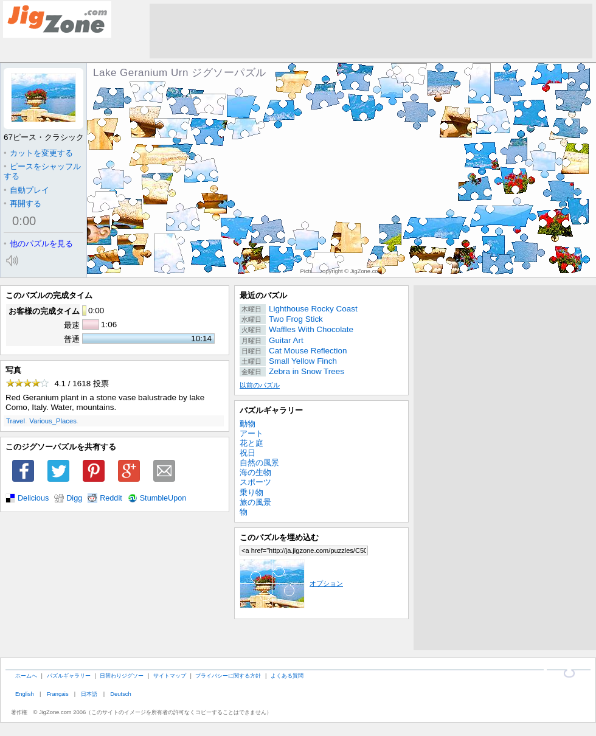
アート (251, 433)
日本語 (89, 693)
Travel (15, 421)
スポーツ (255, 482)
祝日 (247, 452)
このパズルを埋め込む (279, 537)
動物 (247, 423)
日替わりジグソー (122, 675)
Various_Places (52, 421)
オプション (291, 583)
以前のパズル (260, 385)
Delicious (33, 498)
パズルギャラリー (271, 410)
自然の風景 (259, 462)
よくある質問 (287, 675)
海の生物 (255, 472)
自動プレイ (26, 190)
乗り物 (251, 492)
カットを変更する (38, 153)
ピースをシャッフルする (42, 171)
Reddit (111, 498)
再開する (22, 203)
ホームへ (26, 675)
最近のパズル (263, 295)
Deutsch (120, 693)
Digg (74, 498)
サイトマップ (169, 675)
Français (58, 693)
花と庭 (251, 443)
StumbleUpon (163, 498)
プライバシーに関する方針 (228, 675)
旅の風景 (255, 502)
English (24, 693)
